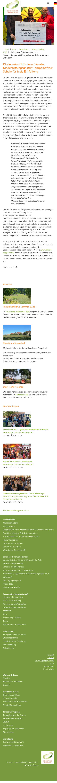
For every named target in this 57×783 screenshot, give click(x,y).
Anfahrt (50, 657)
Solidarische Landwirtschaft (15, 624)
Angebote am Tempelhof (13, 728)
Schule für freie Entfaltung (14, 641)
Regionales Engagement (13, 745)
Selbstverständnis (10, 698)
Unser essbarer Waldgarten (15, 607)
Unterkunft (7, 577)
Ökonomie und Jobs (11, 695)
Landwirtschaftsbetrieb (13, 597)
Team (5, 621)
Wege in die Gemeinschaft (14, 550)
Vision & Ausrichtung (12, 600)
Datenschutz (48, 669)
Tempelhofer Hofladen (12, 718)
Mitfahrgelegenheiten (44, 660)
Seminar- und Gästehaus (13, 567)
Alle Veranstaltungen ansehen (16, 510)
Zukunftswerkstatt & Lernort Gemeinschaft (21, 536)
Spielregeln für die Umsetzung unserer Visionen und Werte (28, 529)
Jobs (52, 663)
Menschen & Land (10, 523)
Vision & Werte (9, 526)
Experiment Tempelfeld (13, 681)
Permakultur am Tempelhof (14, 604)
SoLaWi (6, 722)
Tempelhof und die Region (14, 715)
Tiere (5, 614)
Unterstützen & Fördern (13, 543)
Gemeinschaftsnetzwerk (13, 742)
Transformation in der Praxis (15, 701)
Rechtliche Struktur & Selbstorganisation (20, 533)
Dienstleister (8, 732)
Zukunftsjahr (8, 648)
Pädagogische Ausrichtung (14, 634)
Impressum (49, 666)
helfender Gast (21, 395)
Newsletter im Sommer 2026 (18, 312)
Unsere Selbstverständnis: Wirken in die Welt (22, 560)
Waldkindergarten (10, 638)
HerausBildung (9, 644)
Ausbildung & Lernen (12, 617)
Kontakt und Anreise (11, 587)
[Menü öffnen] (48, 3)
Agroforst (7, 611)
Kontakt (50, 655)
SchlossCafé (8, 725)
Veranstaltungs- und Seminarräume (18, 570)
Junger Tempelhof (10, 540)
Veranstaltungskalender (13, 563)
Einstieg (6, 678)
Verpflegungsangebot (12, 580)
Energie (6, 685)
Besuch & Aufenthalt (12, 546)
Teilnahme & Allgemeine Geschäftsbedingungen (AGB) (26, 573)
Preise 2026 (8, 584)
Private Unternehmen (12, 705)
